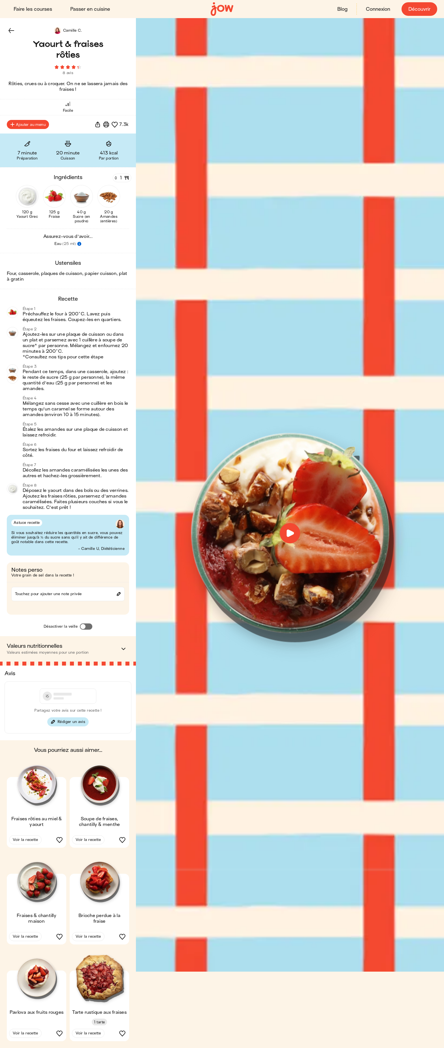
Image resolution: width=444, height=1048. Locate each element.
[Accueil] (222, 9)
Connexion (378, 9)
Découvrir (419, 9)
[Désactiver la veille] (86, 626)
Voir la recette (25, 840)
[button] (11, 30)
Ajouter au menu (28, 124)
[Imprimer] (106, 124)
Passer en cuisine (90, 9)
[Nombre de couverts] (121, 178)
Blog (342, 9)
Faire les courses (33, 9)
